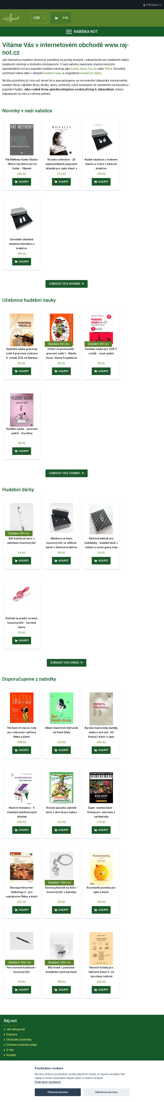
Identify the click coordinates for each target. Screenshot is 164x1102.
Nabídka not (82, 31)
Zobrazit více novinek (66, 283)
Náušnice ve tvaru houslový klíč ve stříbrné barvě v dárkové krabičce (61, 543)
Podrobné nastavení (48, 1082)
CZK (39, 18)
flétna (108, 68)
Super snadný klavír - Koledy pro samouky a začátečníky (101, 812)
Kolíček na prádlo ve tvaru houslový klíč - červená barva (22, 623)
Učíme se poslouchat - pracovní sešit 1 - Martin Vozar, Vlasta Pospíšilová (61, 354)
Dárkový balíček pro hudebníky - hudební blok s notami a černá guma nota (101, 543)
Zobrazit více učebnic (66, 473)
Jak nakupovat (15, 1029)
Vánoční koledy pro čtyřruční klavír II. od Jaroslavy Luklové (101, 972)
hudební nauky (53, 73)
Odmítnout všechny (106, 1092)
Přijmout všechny (58, 1092)
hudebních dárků (90, 73)
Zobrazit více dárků (66, 662)
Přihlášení (152, 5)
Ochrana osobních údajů (21, 1044)
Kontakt (11, 1055)
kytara (75, 68)
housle (93, 68)
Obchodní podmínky (19, 1039)
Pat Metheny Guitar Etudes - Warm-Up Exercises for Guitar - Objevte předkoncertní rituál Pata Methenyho (22, 168)
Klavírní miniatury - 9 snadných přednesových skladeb (22, 812)
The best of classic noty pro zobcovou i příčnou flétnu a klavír (21, 732)
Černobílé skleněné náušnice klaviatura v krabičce (22, 244)
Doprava (11, 1034)
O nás (10, 1050)
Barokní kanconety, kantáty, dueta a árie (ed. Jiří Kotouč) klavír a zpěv (101, 732)
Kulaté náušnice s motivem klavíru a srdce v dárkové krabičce (101, 164)
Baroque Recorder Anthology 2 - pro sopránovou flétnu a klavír (22, 892)
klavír (83, 68)
